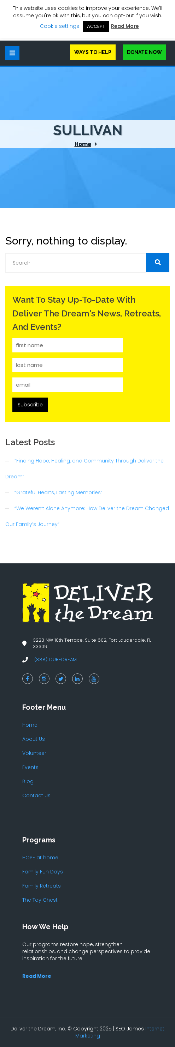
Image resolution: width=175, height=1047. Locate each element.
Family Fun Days (42, 871)
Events (30, 767)
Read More (125, 26)
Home (83, 144)
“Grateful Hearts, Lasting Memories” (58, 492)
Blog (28, 781)
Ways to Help (92, 52)
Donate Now (144, 52)
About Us (33, 739)
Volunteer (34, 753)
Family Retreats (41, 885)
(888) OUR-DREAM (55, 659)
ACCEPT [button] (96, 26)
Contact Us (36, 795)
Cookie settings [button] (59, 26)
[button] (157, 262)
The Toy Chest (40, 899)
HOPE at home (40, 857)
